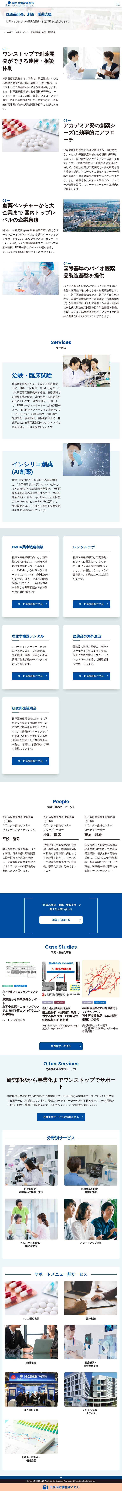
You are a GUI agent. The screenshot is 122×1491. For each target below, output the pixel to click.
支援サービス (21, 32)
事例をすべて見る (61, 1046)
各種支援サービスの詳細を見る (61, 1117)
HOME (9, 32)
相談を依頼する (61, 920)
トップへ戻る (61, 1477)
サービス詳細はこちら (30, 604)
